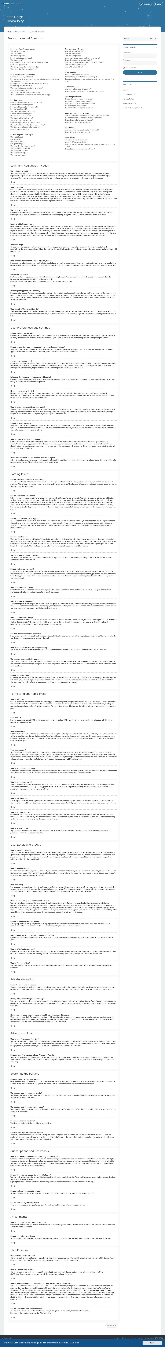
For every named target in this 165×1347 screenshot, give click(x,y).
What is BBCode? (16, 137)
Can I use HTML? (16, 139)
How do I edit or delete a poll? (21, 114)
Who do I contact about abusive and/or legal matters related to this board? (90, 145)
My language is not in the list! (21, 86)
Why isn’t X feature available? (76, 142)
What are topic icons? (18, 155)
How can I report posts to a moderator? (25, 123)
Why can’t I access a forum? (20, 116)
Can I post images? (17, 144)
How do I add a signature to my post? (24, 107)
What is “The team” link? (74, 67)
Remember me (130, 68)
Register (133, 47)
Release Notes (128, 99)
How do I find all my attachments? (77, 132)
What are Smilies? (17, 142)
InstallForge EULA (129, 103)
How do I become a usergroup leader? (78, 60)
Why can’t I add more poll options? (23, 111)
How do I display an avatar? (20, 90)
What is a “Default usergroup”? (76, 65)
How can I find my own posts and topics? (80, 108)
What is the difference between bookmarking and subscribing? (87, 116)
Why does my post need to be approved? (25, 127)
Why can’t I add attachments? (21, 118)
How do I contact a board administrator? (80, 149)
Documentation (129, 94)
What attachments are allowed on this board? (82, 130)
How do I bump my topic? (19, 129)
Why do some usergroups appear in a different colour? (84, 62)
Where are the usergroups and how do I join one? (82, 58)
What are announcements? (20, 148)
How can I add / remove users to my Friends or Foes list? (85, 91)
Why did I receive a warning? (20, 120)
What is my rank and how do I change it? (25, 93)
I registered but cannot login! (21, 58)
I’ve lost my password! (18, 65)
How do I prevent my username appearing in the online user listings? (35, 79)
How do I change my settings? (21, 77)
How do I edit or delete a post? (21, 105)
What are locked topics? (19, 153)
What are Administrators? (74, 51)
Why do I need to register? (20, 51)
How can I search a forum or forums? (78, 99)
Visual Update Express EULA (133, 108)
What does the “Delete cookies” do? (23, 69)
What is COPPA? (16, 53)
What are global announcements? (22, 146)
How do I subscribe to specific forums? (79, 120)
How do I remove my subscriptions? (78, 122)
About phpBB (62, 1260)
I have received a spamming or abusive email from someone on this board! (89, 80)
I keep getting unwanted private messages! (81, 77)
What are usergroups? (73, 56)
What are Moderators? (73, 53)
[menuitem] (19, 3)
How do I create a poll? (18, 109)
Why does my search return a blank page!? (80, 103)
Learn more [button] (74, 1343)
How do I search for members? (76, 106)
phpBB (37, 398)
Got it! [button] (152, 1343)
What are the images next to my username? (26, 88)
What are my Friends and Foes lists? (78, 89)
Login (125, 47)
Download (126, 90)
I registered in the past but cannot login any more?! (29, 62)
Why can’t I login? (16, 60)
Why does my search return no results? (79, 101)
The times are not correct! (20, 81)
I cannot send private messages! (77, 75)
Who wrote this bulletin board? (76, 140)
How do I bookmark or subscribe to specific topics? (83, 118)
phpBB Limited (72, 1258)
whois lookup (63, 1288)
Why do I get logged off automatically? (24, 67)
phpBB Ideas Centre (17, 1274)
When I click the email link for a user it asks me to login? (30, 95)
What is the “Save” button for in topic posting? (27, 125)
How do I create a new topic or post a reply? (26, 103)
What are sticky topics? (19, 151)
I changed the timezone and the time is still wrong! (29, 84)
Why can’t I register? (18, 56)
